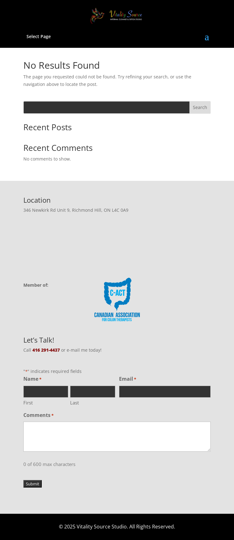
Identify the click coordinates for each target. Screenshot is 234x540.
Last (74, 402)
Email (127, 379)
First (28, 402)
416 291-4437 (46, 350)
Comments (38, 415)
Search (200, 107)
